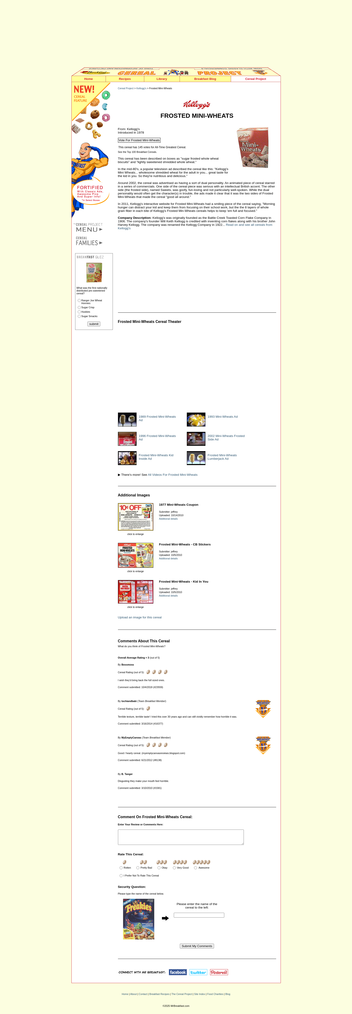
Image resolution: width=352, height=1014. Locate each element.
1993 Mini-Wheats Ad (223, 416)
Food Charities (215, 996)
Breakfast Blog (205, 79)
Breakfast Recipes (159, 996)
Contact (143, 996)
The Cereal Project (181, 996)
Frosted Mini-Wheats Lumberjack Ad (222, 456)
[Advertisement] (176, 34)
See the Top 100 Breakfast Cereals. (137, 152)
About (133, 996)
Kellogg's (141, 88)
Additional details (168, 518)
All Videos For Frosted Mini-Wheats (173, 474)
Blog (227, 996)
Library (162, 79)
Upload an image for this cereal (140, 617)
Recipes (125, 79)
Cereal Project (255, 79)
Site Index (199, 996)
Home (88, 79)
